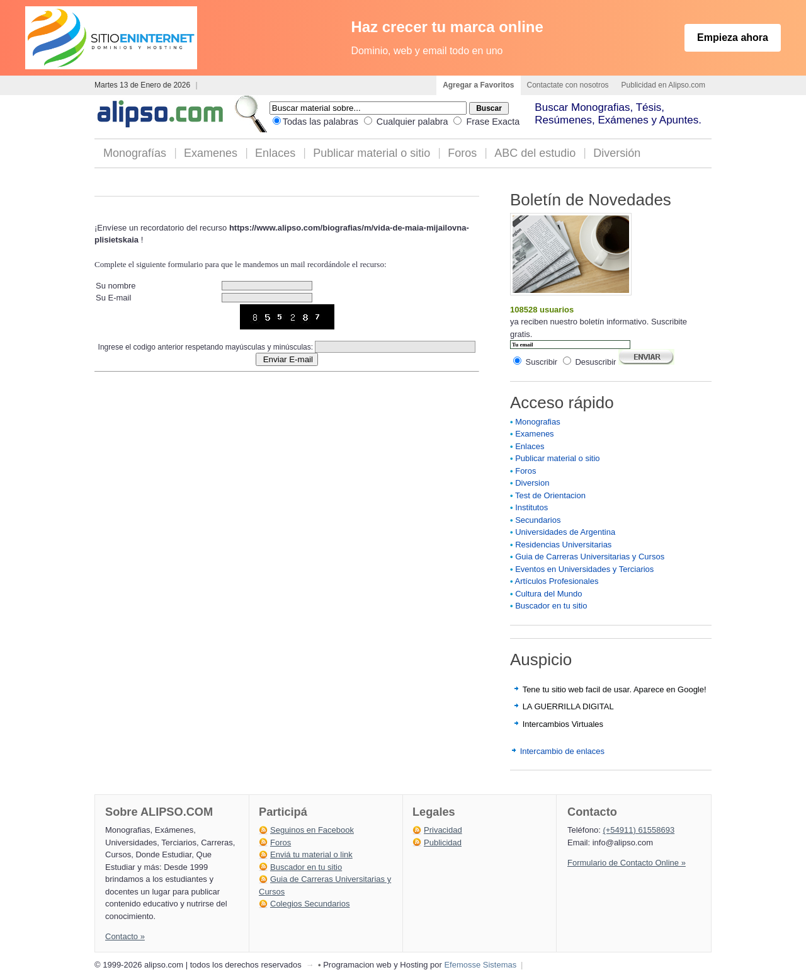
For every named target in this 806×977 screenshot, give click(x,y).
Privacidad (443, 830)
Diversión (616, 153)
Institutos (531, 507)
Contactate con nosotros (568, 85)
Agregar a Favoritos (478, 85)
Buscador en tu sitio (551, 605)
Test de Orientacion (550, 495)
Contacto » (125, 936)
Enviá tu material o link (311, 854)
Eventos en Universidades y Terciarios (584, 569)
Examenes (210, 153)
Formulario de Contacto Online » (626, 862)
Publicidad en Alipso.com (663, 85)
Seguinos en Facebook (312, 830)
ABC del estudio (535, 153)
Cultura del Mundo (548, 593)
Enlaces (275, 153)
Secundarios (537, 520)
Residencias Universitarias (563, 544)
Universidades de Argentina (565, 532)
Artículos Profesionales (556, 581)
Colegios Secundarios (309, 903)
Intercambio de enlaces (562, 751)
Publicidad (443, 842)
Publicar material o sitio (371, 153)
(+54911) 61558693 (638, 830)
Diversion (532, 483)
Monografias (537, 421)
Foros (462, 153)
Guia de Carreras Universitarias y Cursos (589, 556)
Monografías (134, 153)
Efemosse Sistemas (480, 964)
